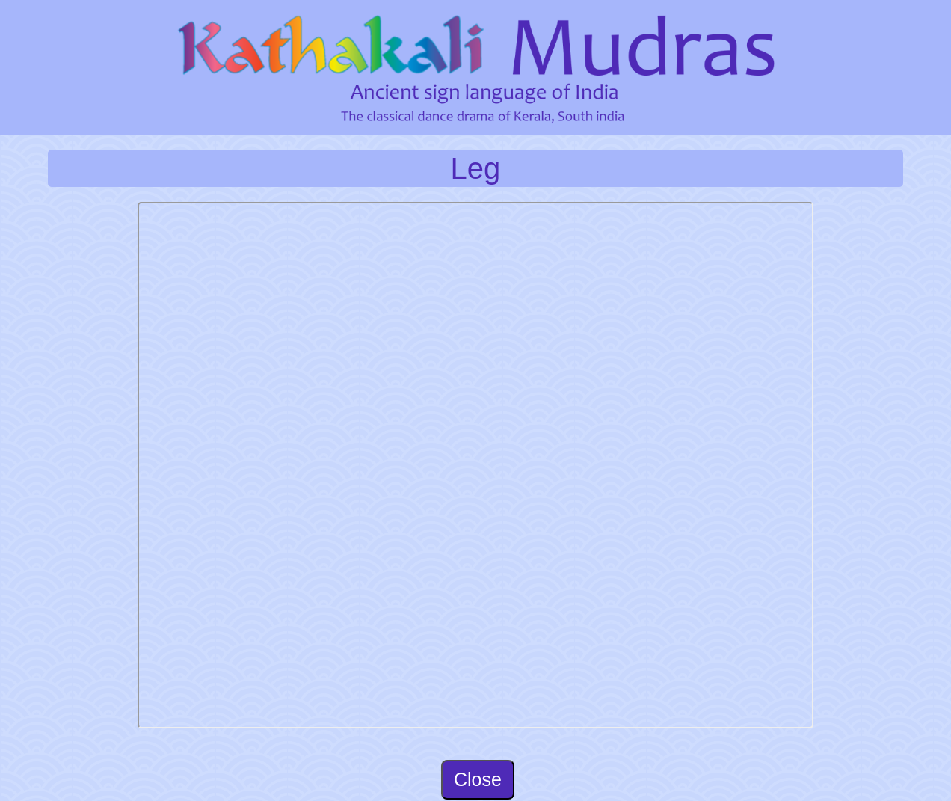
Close (478, 779)
